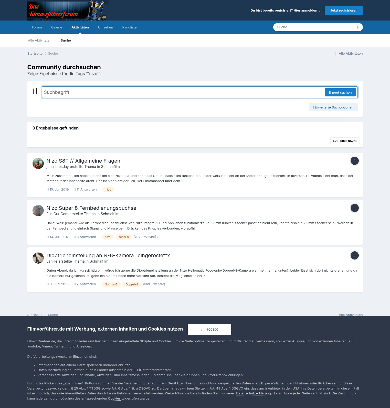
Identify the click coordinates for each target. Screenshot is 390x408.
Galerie (56, 27)
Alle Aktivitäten (39, 40)
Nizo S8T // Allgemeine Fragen (83, 161)
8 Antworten (85, 237)
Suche (66, 40)
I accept (209, 329)
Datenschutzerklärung (253, 393)
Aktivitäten (80, 29)
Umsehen (105, 27)
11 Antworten (86, 189)
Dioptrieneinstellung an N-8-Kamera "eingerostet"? (108, 255)
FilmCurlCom (58, 214)
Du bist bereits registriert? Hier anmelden (285, 10)
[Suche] (302, 27)
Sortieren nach (345, 140)
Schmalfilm (110, 166)
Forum (37, 27)
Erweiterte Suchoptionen (333, 107)
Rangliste (129, 27)
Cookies (114, 398)
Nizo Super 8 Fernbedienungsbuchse (91, 208)
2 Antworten (85, 284)
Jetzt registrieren (343, 10)
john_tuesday (58, 166)
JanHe (52, 261)
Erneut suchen (340, 92)
